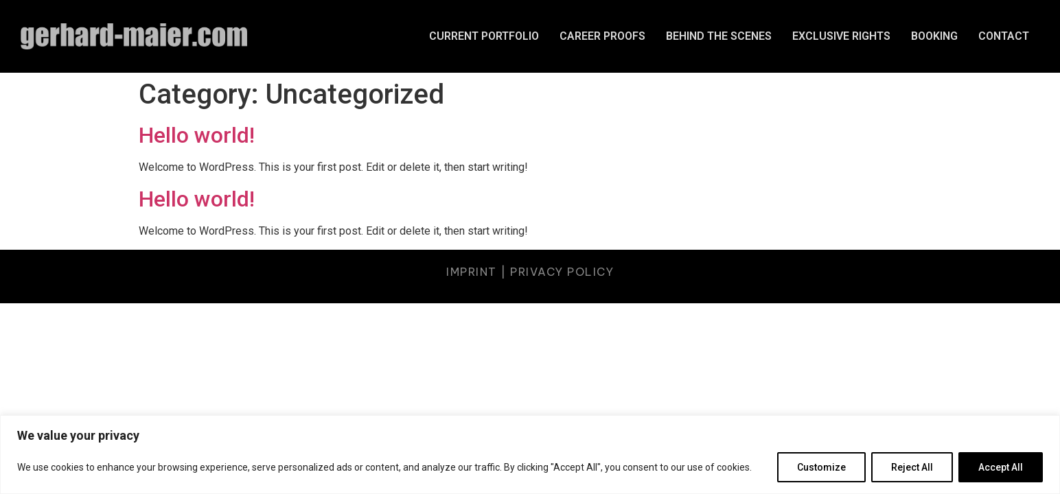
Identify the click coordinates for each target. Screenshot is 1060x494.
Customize (821, 467)
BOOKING (934, 36)
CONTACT (1003, 36)
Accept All (1000, 467)
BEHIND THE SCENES (719, 36)
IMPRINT (471, 272)
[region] (530, 454)
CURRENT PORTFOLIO (484, 36)
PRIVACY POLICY (562, 272)
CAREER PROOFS (602, 36)
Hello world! (197, 135)
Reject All (912, 467)
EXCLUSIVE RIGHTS (841, 36)
